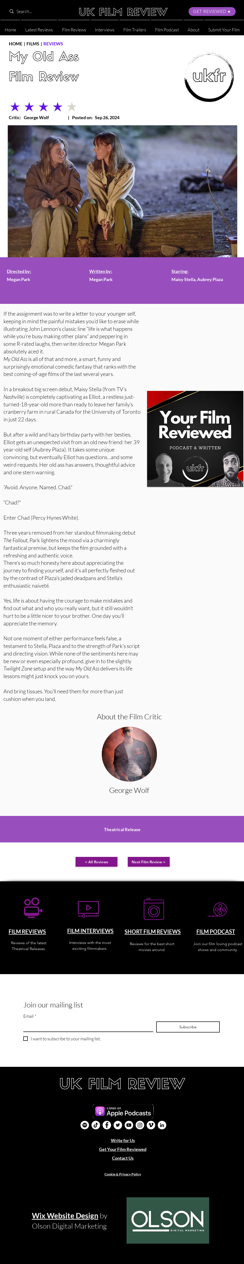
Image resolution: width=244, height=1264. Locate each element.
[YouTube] (129, 1125)
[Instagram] (140, 1125)
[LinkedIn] (162, 1125)
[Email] (87, 1026)
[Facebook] (107, 1125)
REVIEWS (53, 43)
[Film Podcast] (84, 1125)
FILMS (32, 43)
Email (29, 1016)
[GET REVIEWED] (212, 11)
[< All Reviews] (96, 862)
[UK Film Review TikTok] (95, 1125)
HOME (15, 43)
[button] (193, 27)
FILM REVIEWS (27, 931)
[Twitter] (118, 1125)
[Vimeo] (151, 1125)
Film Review (44, 78)
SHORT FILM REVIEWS (153, 931)
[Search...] (38, 11)
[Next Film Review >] (149, 862)
